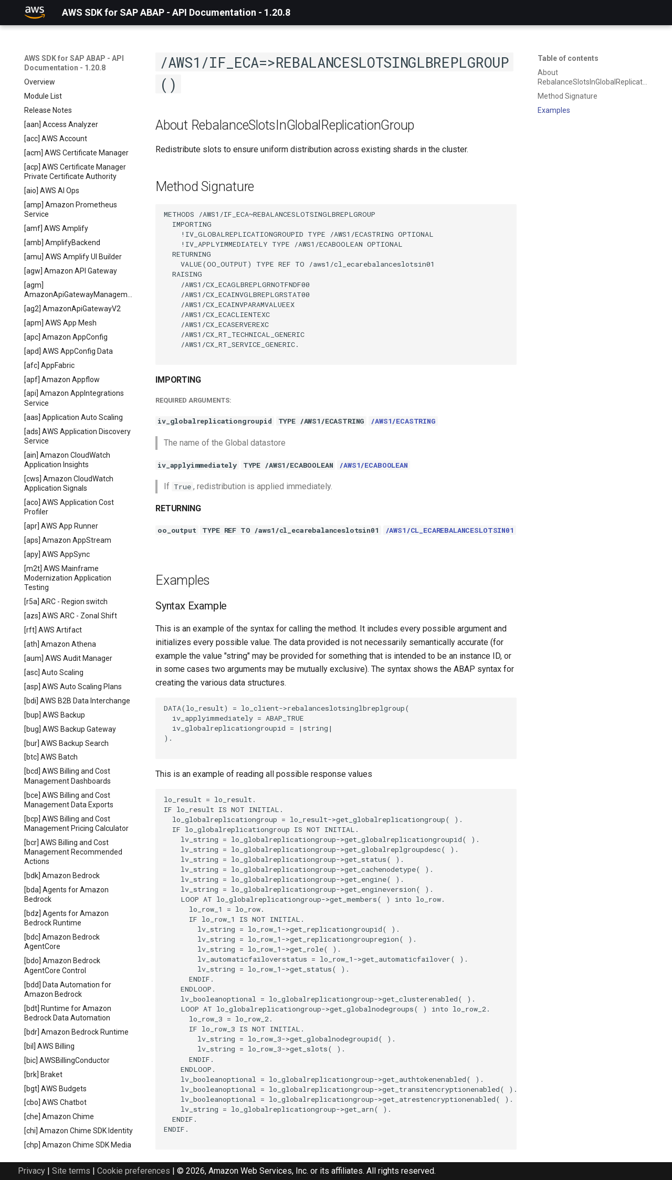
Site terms (71, 1171)
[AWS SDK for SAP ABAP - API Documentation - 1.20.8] (34, 12)
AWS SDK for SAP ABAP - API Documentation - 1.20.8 (74, 63)
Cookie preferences (133, 1171)
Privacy (31, 1171)
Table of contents (568, 58)
